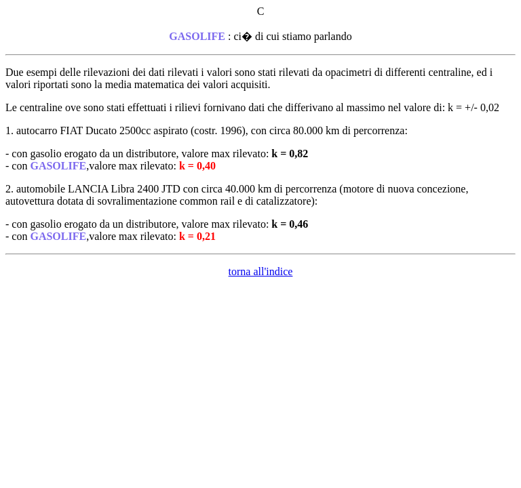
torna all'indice (261, 271)
